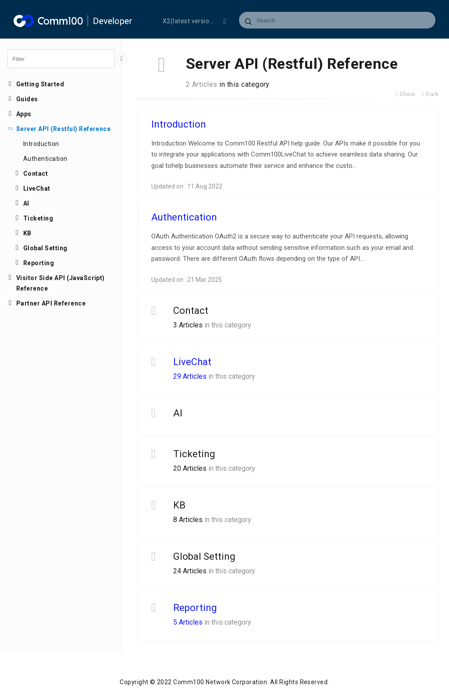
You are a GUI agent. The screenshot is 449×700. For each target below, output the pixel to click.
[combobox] (337, 20)
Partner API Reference (51, 303)
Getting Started (40, 84)
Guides (27, 99)
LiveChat (36, 188)
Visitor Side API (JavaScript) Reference (60, 283)
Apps (24, 113)
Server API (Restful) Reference (63, 128)
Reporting (38, 262)
